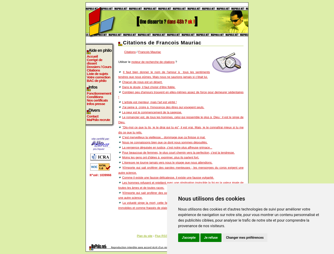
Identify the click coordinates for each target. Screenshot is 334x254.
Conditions (95, 97)
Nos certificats (97, 100)
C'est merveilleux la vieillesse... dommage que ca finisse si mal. (164, 137)
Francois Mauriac (149, 52)
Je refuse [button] (211, 237)
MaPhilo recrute (98, 119)
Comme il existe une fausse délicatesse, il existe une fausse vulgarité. (168, 177)
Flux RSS (161, 236)
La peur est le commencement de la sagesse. (152, 112)
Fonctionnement (99, 93)
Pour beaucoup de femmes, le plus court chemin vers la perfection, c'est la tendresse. (178, 152)
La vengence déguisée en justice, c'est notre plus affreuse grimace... (167, 147)
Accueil (92, 56)
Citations (93, 70)
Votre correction (98, 77)
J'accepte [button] (189, 237)
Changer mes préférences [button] (245, 237)
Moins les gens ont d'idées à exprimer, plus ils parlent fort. (160, 157)
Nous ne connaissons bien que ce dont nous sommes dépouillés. (165, 142)
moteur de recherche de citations (152, 62)
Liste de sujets (97, 73)
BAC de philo (96, 80)
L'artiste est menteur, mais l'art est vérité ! (149, 102)
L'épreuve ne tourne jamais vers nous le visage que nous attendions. (167, 162)
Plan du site (144, 236)
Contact (92, 116)
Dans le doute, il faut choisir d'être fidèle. (149, 87)
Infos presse (96, 103)
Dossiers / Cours (99, 66)
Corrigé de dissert (94, 61)
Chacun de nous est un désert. (142, 82)
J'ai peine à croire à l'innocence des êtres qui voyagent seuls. (163, 107)
